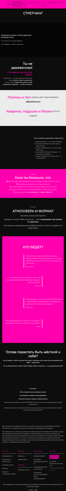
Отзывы (5, 468)
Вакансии (21, 456)
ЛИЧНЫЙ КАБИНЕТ (16, 2)
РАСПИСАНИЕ (17, 6)
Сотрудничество (24, 470)
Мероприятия (7, 456)
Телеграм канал (7, 465)
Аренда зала (22, 459)
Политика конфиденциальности (41, 461)
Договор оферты (39, 456)
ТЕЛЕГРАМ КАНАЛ (31, 402)
